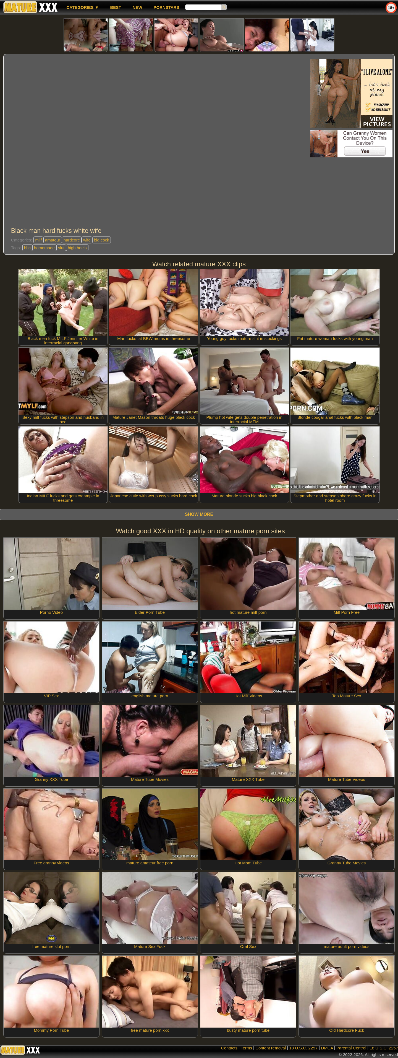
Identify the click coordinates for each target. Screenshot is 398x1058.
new (137, 7)
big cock (101, 240)
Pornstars (166, 7)
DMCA (327, 1048)
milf (38, 240)
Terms (246, 1048)
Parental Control (351, 1048)
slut (61, 247)
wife (87, 240)
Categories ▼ (82, 7)
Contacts (229, 1048)
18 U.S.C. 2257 (303, 1048)
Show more (199, 514)
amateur (52, 240)
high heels (77, 247)
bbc (27, 247)
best (115, 7)
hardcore (72, 240)
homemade (44, 247)
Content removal (270, 1048)
